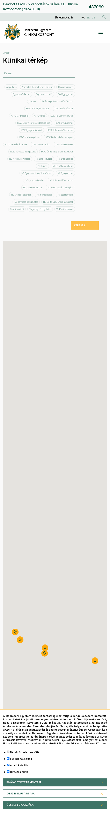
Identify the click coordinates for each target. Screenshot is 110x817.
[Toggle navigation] (101, 32)
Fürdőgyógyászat (65, 94)
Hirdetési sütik (19, 772)
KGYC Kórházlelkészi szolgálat (59, 137)
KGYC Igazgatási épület (31, 130)
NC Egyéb (42, 166)
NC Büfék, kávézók (44, 159)
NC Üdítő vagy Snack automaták (58, 202)
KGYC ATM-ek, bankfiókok (37, 108)
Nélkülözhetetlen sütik (24, 752)
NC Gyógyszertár (65, 173)
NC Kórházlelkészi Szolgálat (60, 187)
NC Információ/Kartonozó (61, 180)
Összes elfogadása (20, 804)
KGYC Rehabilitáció (41, 144)
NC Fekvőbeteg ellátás (62, 166)
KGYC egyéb (39, 115)
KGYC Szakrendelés (64, 144)
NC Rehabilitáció (44, 194)
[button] (45, 647)
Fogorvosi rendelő (44, 94)
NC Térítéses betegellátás (26, 202)
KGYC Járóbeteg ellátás (29, 137)
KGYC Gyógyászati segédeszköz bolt (33, 123)
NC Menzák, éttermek (21, 194)
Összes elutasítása (21, 793)
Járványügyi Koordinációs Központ (57, 101)
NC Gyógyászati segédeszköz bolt (36, 173)
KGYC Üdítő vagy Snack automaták (57, 151)
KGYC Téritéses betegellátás (23, 151)
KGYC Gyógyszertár (64, 123)
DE (93, 17)
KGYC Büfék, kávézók (63, 108)
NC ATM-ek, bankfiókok (19, 159)
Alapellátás (11, 87)
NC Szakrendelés (65, 194)
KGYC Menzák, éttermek (16, 144)
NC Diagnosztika (65, 159)
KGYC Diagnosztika (20, 115)
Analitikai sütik (19, 765)
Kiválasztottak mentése (24, 782)
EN (88, 17)
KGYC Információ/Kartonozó (60, 130)
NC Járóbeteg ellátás (32, 187)
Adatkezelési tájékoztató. (54, 743)
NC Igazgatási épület (34, 180)
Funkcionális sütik (21, 758)
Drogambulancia (65, 87)
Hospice (32, 101)
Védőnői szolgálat (64, 209)
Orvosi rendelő (17, 209)
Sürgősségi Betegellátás (40, 209)
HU (83, 17)
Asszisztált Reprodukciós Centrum (37, 87)
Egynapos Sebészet (21, 94)
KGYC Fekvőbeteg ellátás (61, 115)
